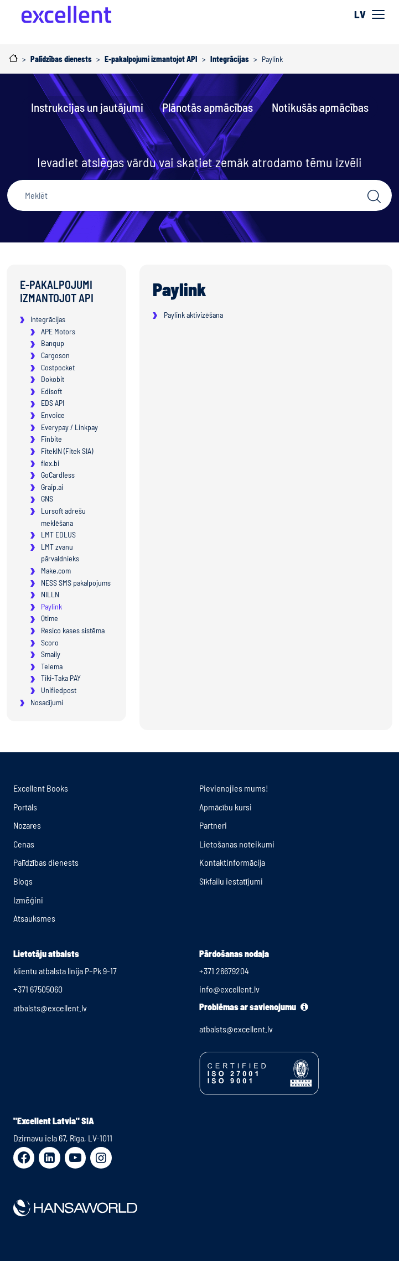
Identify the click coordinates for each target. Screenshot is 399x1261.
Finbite (51, 438)
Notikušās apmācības (320, 107)
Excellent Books (40, 788)
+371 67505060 (38, 989)
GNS (47, 498)
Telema (52, 666)
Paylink (51, 606)
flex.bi (50, 463)
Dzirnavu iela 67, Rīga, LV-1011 (62, 1138)
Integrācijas (47, 319)
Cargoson (55, 355)
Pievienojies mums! (233, 788)
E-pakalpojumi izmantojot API (57, 291)
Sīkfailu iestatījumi (231, 881)
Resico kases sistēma (73, 630)
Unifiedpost (58, 690)
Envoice (53, 415)
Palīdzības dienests (46, 862)
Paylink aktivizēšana (193, 314)
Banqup (52, 343)
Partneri (213, 825)
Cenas (23, 844)
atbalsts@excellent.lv (50, 1007)
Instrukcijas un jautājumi (87, 107)
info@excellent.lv (229, 989)
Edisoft (51, 391)
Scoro (50, 642)
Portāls (25, 807)
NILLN (50, 594)
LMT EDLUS (58, 534)
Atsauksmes (34, 918)
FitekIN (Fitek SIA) (67, 451)
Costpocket (58, 367)
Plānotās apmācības (207, 107)
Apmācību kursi (225, 807)
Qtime (49, 618)
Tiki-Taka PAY (61, 678)
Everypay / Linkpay (69, 427)
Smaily (50, 654)
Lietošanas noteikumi (236, 844)
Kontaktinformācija (232, 862)
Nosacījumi (46, 702)
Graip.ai (52, 487)
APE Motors (58, 331)
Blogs (23, 881)
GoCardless (58, 474)
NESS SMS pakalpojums (76, 582)
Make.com (56, 570)
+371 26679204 (224, 970)
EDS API (52, 402)
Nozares (27, 825)
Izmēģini (28, 900)
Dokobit (52, 379)
